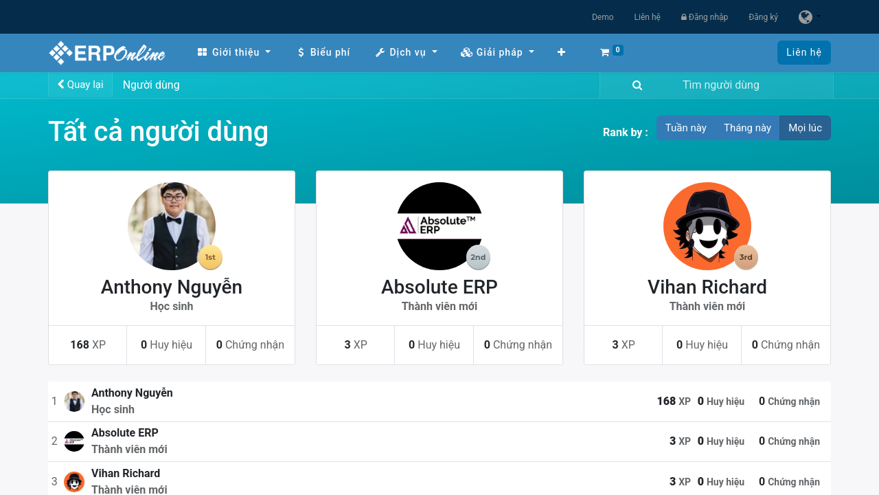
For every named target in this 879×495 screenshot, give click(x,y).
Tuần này (686, 128)
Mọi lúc (805, 128)
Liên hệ (648, 17)
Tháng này (747, 128)
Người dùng (151, 84)
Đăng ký (763, 17)
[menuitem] (233, 52)
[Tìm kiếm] (634, 85)
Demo (603, 17)
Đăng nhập (704, 17)
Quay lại (80, 84)
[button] (562, 52)
